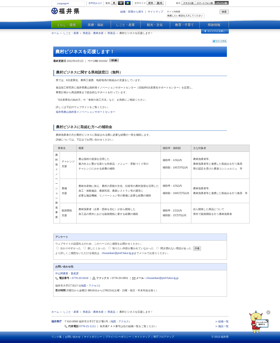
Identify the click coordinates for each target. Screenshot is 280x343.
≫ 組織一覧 (222, 321)
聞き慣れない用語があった (175, 248)
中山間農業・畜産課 (67, 273)
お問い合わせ (73, 336)
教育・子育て (184, 25)
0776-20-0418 (80, 278)
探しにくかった (97, 248)
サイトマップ (155, 11)
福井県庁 (56, 321)
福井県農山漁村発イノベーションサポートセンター (85, 111)
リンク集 (56, 336)
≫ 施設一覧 (222, 326)
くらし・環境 (66, 25)
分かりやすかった (70, 248)
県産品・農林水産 (93, 33)
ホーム (55, 33)
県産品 (111, 33)
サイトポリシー (93, 336)
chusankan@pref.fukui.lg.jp (118, 253)
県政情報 (214, 25)
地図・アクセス (90, 285)
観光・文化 (155, 25)
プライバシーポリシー (118, 336)
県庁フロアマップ (163, 336)
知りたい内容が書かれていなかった (133, 248)
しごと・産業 (125, 25)
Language (63, 3)
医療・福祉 (95, 25)
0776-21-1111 (87, 326)
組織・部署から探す (132, 11)
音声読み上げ (95, 3)
